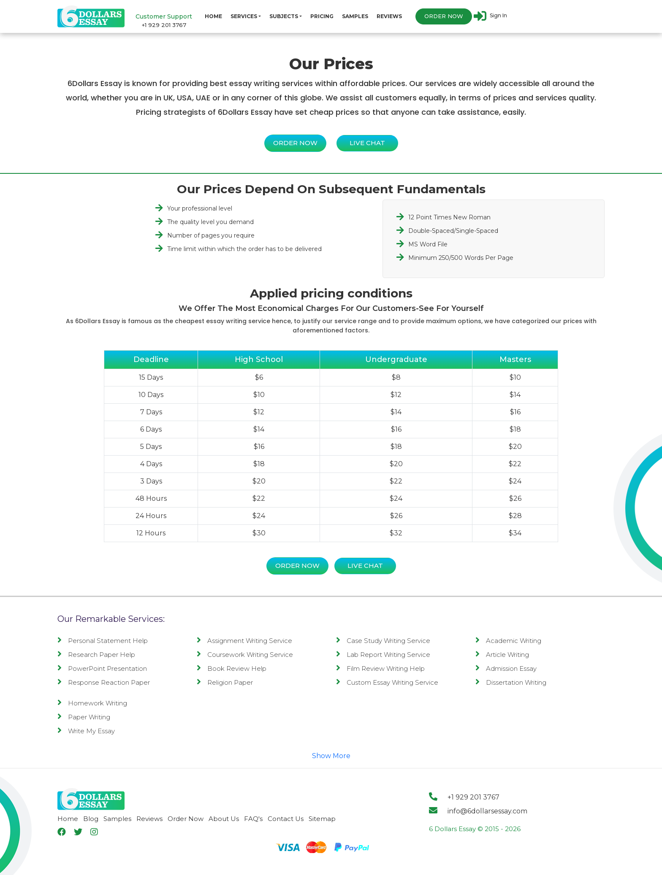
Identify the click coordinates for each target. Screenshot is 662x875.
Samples (355, 16)
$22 (515, 464)
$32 (396, 533)
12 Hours (151, 533)
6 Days (151, 429)
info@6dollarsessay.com (478, 811)
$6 (259, 377)
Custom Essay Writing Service (387, 682)
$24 (515, 481)
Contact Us (286, 819)
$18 (515, 429)
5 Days (151, 447)
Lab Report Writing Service (383, 655)
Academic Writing (508, 641)
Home (213, 16)
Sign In (490, 16)
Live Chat (367, 143)
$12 (396, 395)
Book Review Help (231, 668)
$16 (515, 412)
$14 (515, 395)
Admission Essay (506, 668)
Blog (90, 819)
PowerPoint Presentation (102, 668)
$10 (515, 377)
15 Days (151, 377)
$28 (515, 516)
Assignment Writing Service (244, 641)
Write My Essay (86, 731)
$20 (515, 447)
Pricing (322, 16)
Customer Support (164, 16)
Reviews (389, 16)
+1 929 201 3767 (164, 25)
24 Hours (151, 516)
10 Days (150, 395)
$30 (259, 533)
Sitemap (322, 819)
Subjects (283, 16)
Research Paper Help (96, 655)
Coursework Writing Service (245, 655)
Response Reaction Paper (103, 682)
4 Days (151, 464)
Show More (331, 756)
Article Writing (502, 655)
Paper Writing (83, 717)
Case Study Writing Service (383, 641)
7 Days (151, 412)
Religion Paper (225, 682)
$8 (396, 377)
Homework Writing (92, 703)
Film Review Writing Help (380, 668)
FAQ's (253, 819)
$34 (515, 533)
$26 (515, 498)
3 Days (151, 481)
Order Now (443, 16)
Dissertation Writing (510, 682)
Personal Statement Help (102, 641)
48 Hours (151, 498)
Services (244, 16)
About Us (224, 819)
